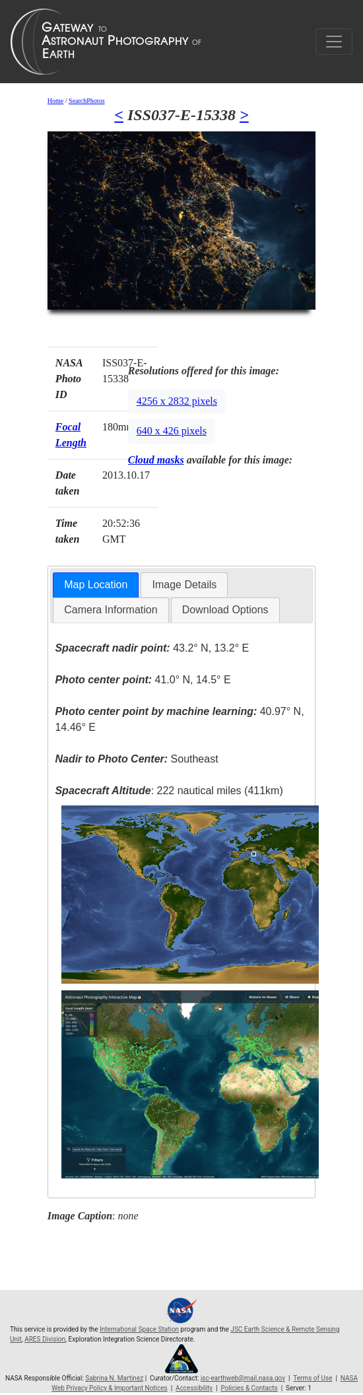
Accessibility (194, 1388)
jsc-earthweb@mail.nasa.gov (243, 1378)
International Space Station (139, 1329)
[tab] (96, 585)
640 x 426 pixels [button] (172, 430)
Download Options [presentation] (225, 609)
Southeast (136, 759)
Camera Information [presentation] (110, 609)
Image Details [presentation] (184, 584)
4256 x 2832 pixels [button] (177, 401)
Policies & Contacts (248, 1388)
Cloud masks (156, 459)
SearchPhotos (86, 100)
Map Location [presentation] (95, 584)
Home (55, 100)
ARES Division (44, 1339)
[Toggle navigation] (333, 41)
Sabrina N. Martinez (114, 1378)
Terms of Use (312, 1378)
